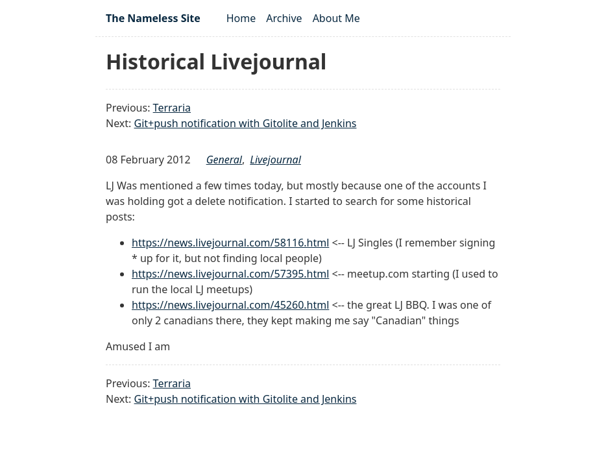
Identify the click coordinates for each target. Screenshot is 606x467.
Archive (284, 18)
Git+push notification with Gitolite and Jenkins (245, 123)
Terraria (172, 108)
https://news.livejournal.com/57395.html (230, 274)
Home (241, 18)
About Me (336, 18)
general (224, 159)
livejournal (275, 159)
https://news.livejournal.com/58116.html (230, 242)
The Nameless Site (153, 18)
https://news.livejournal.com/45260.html (230, 305)
